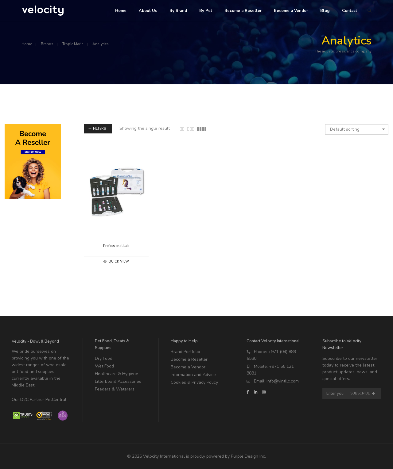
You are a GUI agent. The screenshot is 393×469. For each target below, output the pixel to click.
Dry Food (103, 358)
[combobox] (356, 129)
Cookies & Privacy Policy (194, 382)
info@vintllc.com (283, 381)
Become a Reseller (189, 359)
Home (26, 43)
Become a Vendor (188, 367)
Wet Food (104, 366)
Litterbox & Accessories (118, 381)
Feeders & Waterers (114, 389)
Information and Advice (193, 375)
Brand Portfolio (185, 352)
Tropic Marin (73, 43)
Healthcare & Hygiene (116, 374)
